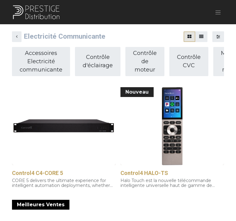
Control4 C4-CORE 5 (37, 173)
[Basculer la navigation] (218, 12)
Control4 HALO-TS (144, 173)
